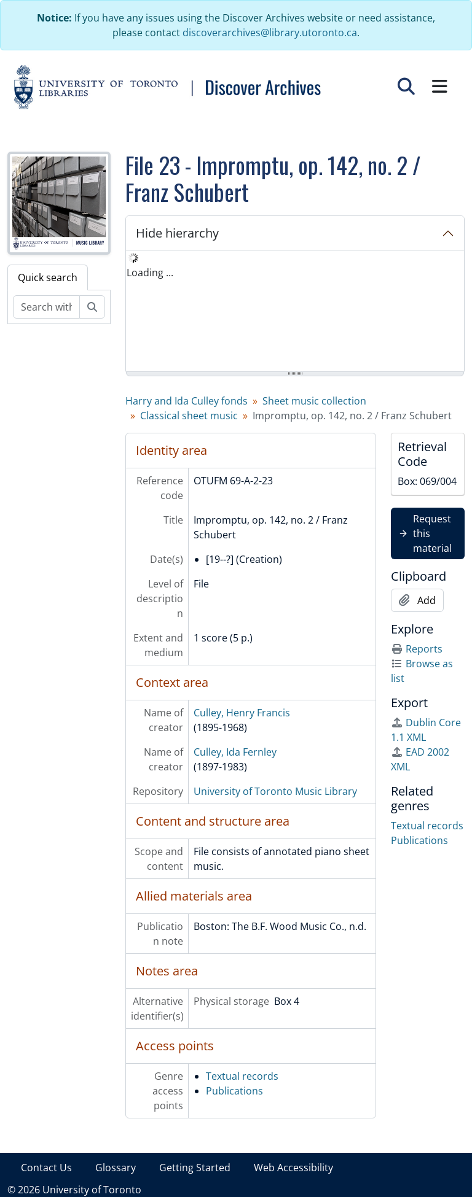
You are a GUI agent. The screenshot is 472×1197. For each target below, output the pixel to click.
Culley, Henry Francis (242, 712)
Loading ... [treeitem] (150, 272)
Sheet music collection (314, 401)
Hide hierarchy (177, 233)
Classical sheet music (189, 415)
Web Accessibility (293, 1167)
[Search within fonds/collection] (46, 307)
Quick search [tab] (47, 277)
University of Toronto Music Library (275, 791)
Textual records (242, 1076)
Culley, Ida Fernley (235, 752)
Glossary (115, 1167)
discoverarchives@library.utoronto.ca (270, 32)
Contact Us (46, 1167)
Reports (416, 649)
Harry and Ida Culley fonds (186, 401)
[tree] (295, 311)
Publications (234, 1091)
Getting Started (194, 1167)
